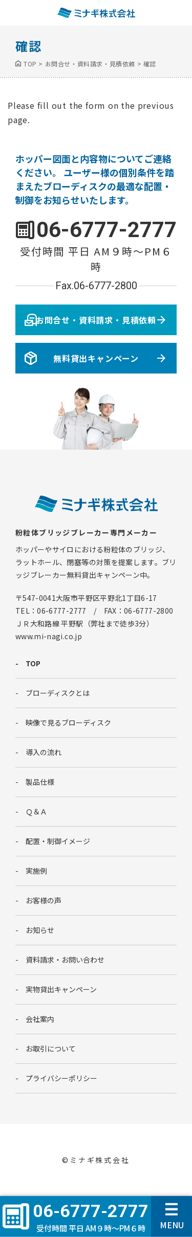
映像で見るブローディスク (68, 722)
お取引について (51, 1048)
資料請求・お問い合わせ (65, 959)
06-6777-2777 (106, 229)
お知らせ (40, 930)
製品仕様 (40, 782)
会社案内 (40, 1019)
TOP (33, 663)
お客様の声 (43, 900)
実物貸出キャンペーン (61, 989)
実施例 (36, 871)
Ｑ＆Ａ (36, 811)
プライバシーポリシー (61, 1078)
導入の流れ (43, 752)
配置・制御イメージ (58, 841)
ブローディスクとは (58, 693)
